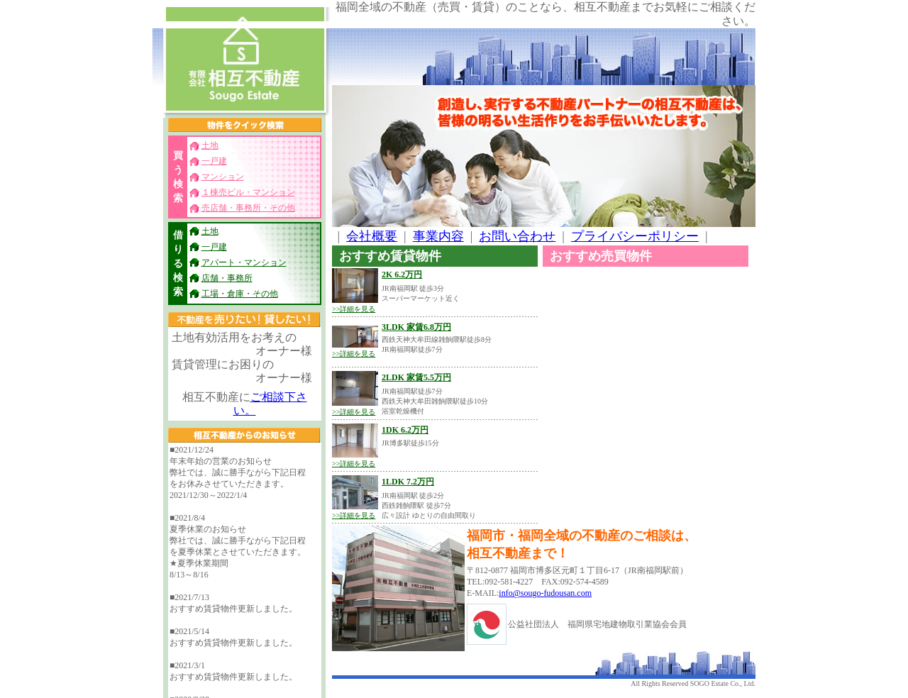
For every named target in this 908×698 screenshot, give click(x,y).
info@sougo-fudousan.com (545, 593)
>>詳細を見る (353, 309)
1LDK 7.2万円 (408, 482)
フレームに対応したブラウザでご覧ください (244, 570)
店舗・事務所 (227, 278)
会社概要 (371, 236)
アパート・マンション (244, 262)
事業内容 (438, 236)
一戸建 (214, 161)
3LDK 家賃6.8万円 (416, 327)
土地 (209, 145)
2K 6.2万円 (402, 274)
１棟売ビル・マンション (248, 192)
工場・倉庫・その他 (239, 294)
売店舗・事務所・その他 (248, 208)
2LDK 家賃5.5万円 (416, 377)
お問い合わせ (517, 236)
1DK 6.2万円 (405, 430)
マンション (222, 177)
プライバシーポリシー (635, 236)
